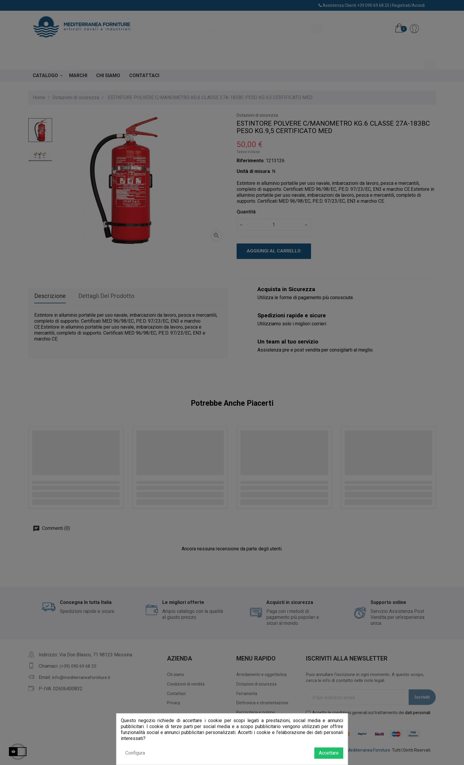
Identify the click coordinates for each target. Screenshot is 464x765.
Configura (135, 753)
